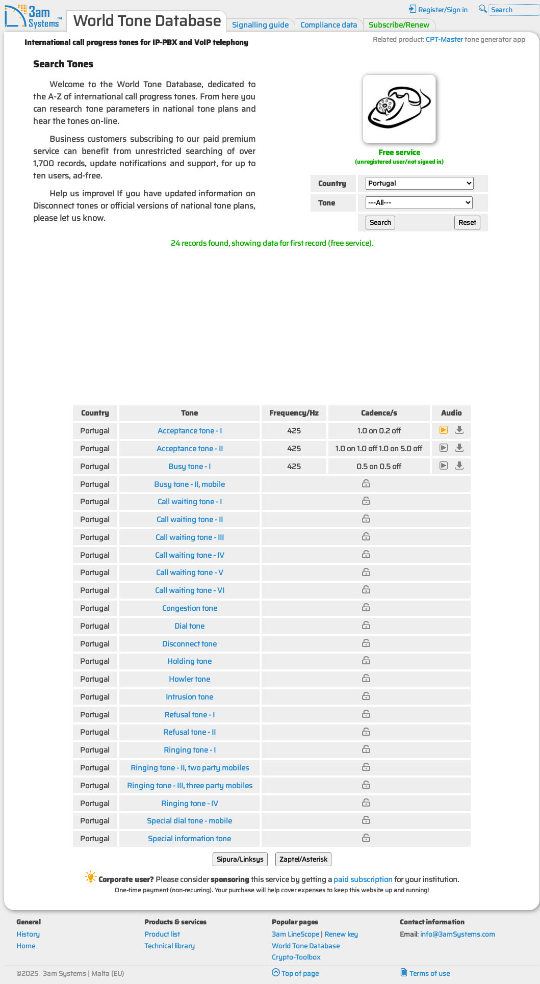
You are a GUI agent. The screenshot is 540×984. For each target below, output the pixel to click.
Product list (162, 934)
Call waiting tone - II (190, 519)
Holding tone (189, 661)
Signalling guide (260, 25)
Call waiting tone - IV (189, 555)
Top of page (295, 973)
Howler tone (189, 679)
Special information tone (189, 838)
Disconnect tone (189, 644)
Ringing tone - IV (189, 803)
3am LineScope (295, 934)
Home (25, 946)
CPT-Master (444, 39)
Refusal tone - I (189, 714)
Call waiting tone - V (189, 572)
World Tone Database (306, 946)
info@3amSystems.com (457, 934)
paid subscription (363, 879)
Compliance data (328, 25)
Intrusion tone (189, 697)
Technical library (169, 946)
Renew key (341, 934)
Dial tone (189, 626)
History (28, 934)
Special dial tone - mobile (189, 820)
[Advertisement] (272, 324)
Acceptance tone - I (190, 430)
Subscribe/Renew (399, 25)
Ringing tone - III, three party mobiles (189, 785)
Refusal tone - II (189, 732)
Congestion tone (189, 608)
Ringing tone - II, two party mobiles (190, 767)
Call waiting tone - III (190, 537)
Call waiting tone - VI (189, 590)
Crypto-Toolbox (296, 957)
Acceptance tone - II (190, 448)
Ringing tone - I (190, 750)
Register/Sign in (438, 10)
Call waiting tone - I (190, 501)
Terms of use (425, 973)
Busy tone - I (189, 466)
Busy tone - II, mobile (189, 484)
